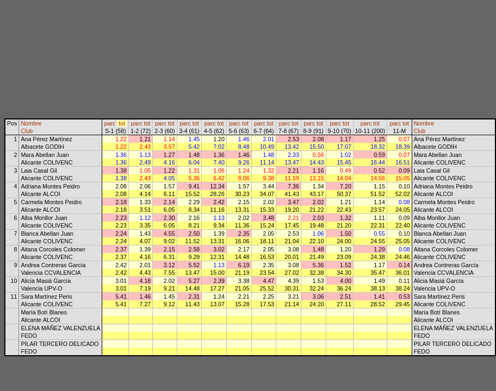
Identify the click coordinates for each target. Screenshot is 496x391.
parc (109, 123)
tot (122, 123)
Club (27, 131)
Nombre (31, 123)
